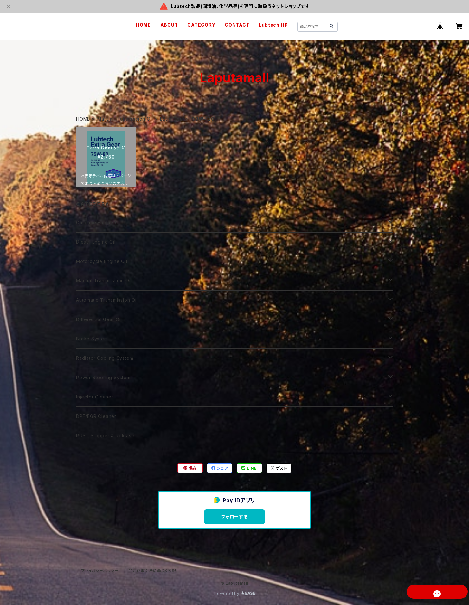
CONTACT (237, 25)
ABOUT (169, 25)
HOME (143, 25)
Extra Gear (172, 119)
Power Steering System (103, 377)
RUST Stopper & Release (105, 435)
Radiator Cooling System (104, 358)
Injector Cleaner (94, 396)
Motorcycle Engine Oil (101, 261)
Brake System (92, 338)
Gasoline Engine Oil (98, 222)
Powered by (234, 593)
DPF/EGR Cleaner (96, 416)
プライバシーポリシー (100, 570)
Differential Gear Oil (99, 319)
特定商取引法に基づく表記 (152, 570)
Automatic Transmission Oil (107, 300)
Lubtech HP (273, 25)
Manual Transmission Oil (125, 119)
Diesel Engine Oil (96, 242)
